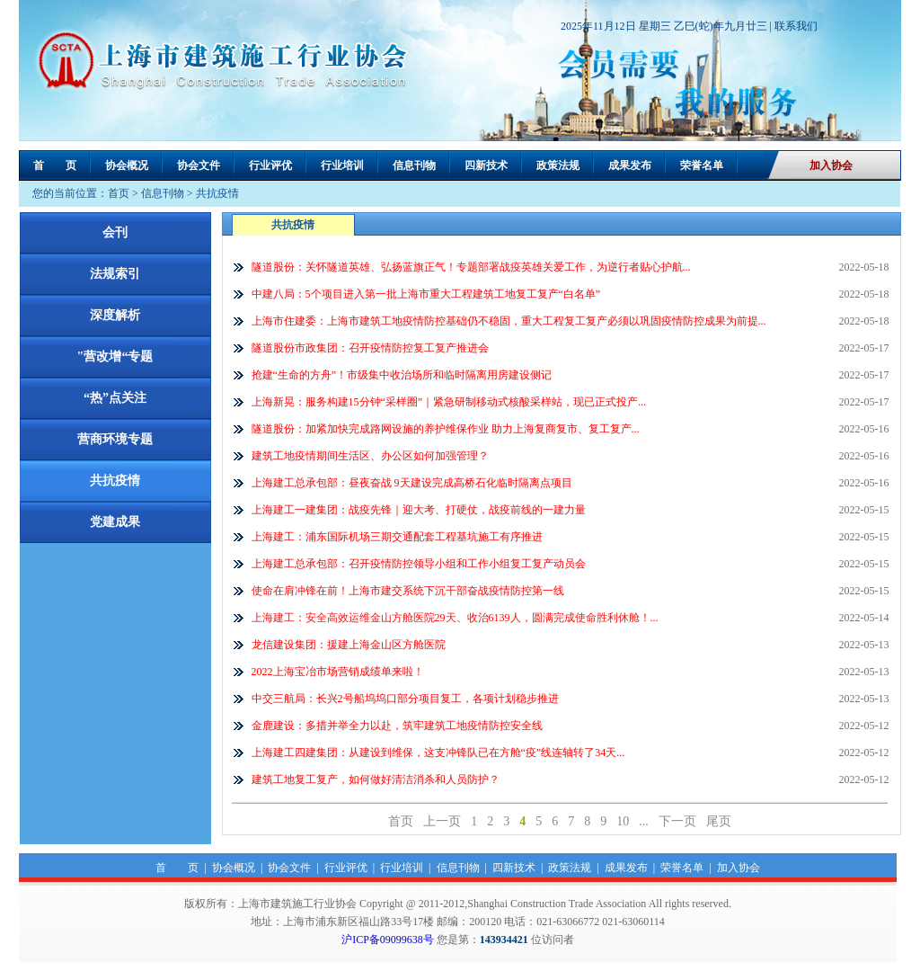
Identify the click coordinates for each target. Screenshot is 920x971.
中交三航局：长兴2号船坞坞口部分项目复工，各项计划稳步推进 (405, 698)
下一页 (677, 821)
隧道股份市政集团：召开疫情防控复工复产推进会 (370, 348)
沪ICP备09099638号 (387, 939)
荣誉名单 (701, 165)
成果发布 (629, 165)
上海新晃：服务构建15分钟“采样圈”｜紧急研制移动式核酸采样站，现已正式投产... (449, 402)
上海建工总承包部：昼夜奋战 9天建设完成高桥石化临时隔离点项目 (412, 483)
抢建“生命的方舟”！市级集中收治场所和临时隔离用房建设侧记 (402, 375)
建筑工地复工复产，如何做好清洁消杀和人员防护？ (376, 779)
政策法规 (557, 165)
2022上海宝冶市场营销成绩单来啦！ (338, 671)
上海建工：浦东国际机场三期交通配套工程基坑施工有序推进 (397, 536)
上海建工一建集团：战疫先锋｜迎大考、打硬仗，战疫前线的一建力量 (419, 509)
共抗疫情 (217, 193)
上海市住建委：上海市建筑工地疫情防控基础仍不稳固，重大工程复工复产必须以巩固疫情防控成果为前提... (509, 321)
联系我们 (796, 26)
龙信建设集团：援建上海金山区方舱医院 (349, 644)
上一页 (442, 821)
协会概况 (126, 165)
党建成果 (115, 522)
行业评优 (270, 165)
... (644, 821)
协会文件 (198, 165)
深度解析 (115, 315)
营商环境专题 (115, 439)
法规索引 (115, 274)
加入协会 (831, 165)
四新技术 (486, 165)
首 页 (54, 165)
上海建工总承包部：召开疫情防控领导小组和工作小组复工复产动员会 (419, 563)
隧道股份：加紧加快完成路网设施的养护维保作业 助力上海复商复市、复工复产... (446, 429)
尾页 (718, 821)
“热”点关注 (115, 398)
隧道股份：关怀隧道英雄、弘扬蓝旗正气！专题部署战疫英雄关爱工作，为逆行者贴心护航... (471, 267)
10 (622, 821)
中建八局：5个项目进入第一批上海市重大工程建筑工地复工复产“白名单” (426, 294)
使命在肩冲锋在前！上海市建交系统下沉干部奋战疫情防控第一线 (408, 590)
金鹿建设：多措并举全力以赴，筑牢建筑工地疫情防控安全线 (397, 725)
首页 (118, 193)
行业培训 (342, 165)
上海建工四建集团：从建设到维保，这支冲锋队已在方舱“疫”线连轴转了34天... (438, 752)
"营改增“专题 (115, 356)
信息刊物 (414, 165)
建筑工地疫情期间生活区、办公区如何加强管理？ (370, 456)
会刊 (115, 232)
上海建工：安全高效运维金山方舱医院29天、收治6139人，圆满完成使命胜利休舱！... (455, 617)
